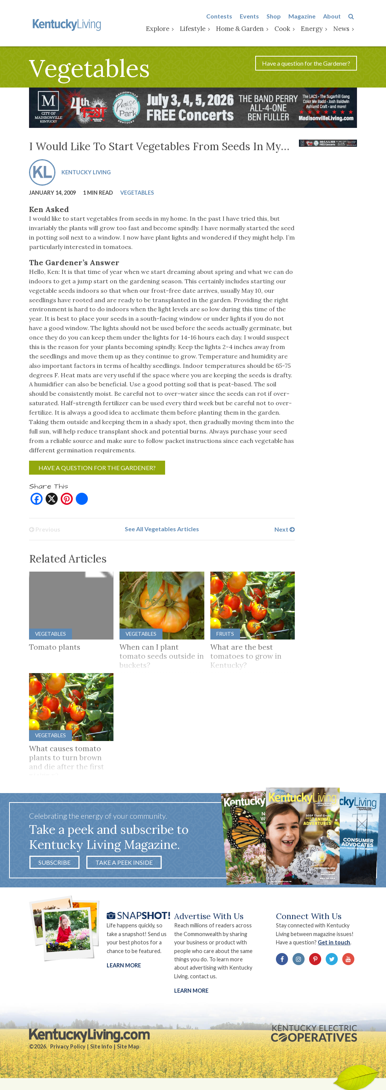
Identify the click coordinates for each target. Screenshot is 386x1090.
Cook (285, 29)
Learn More (124, 968)
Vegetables (137, 194)
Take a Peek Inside (124, 864)
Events (252, 16)
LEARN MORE (191, 993)
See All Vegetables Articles (162, 530)
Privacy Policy (68, 1049)
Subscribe (54, 864)
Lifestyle (195, 29)
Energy (315, 29)
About (335, 16)
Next (284, 530)
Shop (277, 16)
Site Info (101, 1049)
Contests (222, 16)
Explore (160, 29)
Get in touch (336, 945)
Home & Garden (243, 29)
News (344, 29)
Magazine (305, 16)
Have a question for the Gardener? (306, 64)
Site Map (128, 1049)
